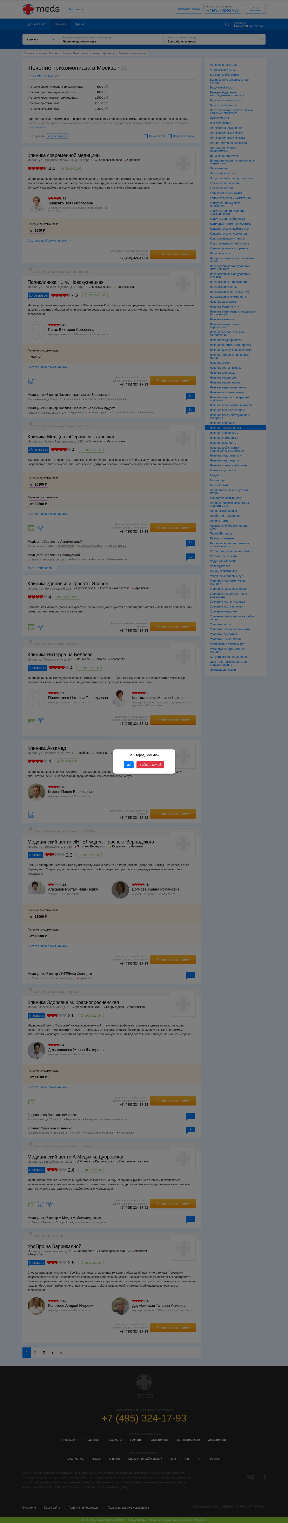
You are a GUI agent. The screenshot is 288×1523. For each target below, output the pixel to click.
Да (128, 764)
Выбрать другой (150, 764)
